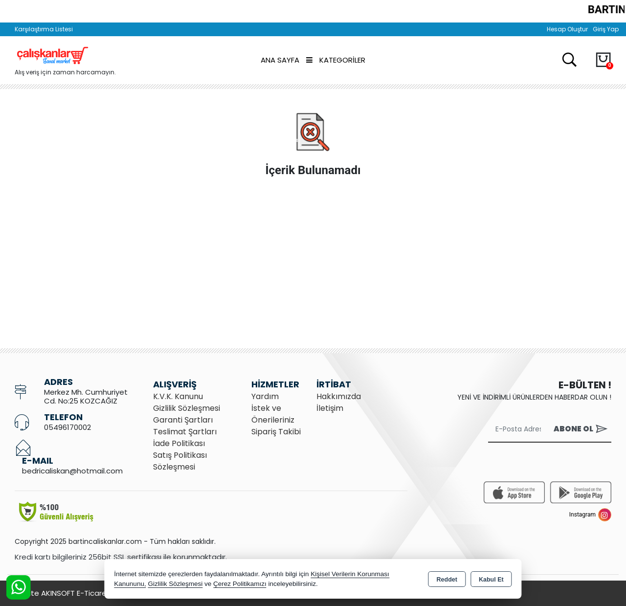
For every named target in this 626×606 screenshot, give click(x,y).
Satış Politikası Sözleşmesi (180, 460)
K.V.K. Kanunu (178, 396)
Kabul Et (491, 579)
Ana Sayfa (280, 60)
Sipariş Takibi (276, 431)
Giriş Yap (606, 29)
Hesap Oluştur (567, 29)
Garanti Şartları (183, 420)
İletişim (329, 408)
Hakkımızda (338, 396)
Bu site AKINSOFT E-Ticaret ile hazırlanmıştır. (93, 593)
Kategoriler (335, 60)
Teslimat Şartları (185, 431)
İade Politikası (179, 443)
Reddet (447, 579)
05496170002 (67, 427)
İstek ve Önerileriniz (272, 414)
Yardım (265, 396)
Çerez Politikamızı (240, 583)
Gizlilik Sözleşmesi (186, 408)
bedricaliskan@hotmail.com (72, 471)
